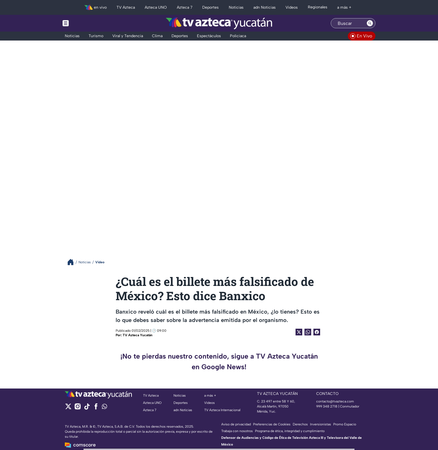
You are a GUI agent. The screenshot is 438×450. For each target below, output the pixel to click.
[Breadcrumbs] (72, 262)
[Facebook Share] (316, 332)
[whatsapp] (104, 407)
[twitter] (68, 408)
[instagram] (77, 408)
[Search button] (370, 23)
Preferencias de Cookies (272, 424)
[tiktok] (86, 408)
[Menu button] (85, 23)
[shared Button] (307, 332)
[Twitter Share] (299, 332)
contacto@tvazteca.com (335, 401)
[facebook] (95, 408)
